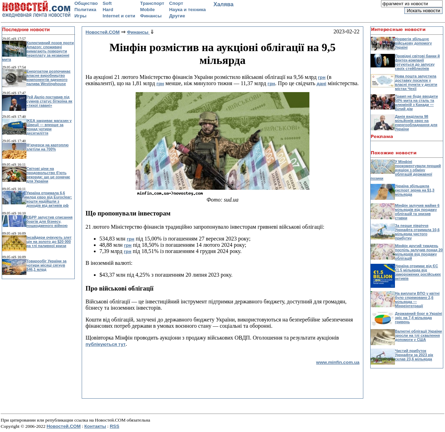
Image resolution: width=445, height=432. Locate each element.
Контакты (95, 426)
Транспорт (152, 3)
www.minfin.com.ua (337, 362)
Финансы (151, 15)
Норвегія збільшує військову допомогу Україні (413, 43)
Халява (223, 4)
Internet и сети (119, 15)
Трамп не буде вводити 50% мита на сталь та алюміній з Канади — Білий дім (416, 102)
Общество (86, 3)
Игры (80, 15)
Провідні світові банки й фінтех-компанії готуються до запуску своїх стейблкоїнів (417, 62)
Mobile (147, 9)
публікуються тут (106, 344)
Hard (108, 9)
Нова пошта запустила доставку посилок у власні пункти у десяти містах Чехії (416, 82)
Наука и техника (187, 9)
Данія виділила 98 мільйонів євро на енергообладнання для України (416, 122)
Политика (85, 9)
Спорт (176, 3)
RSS (114, 426)
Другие (177, 15)
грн (322, 77)
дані (321, 83)
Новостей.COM (64, 426)
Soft (107, 3)
